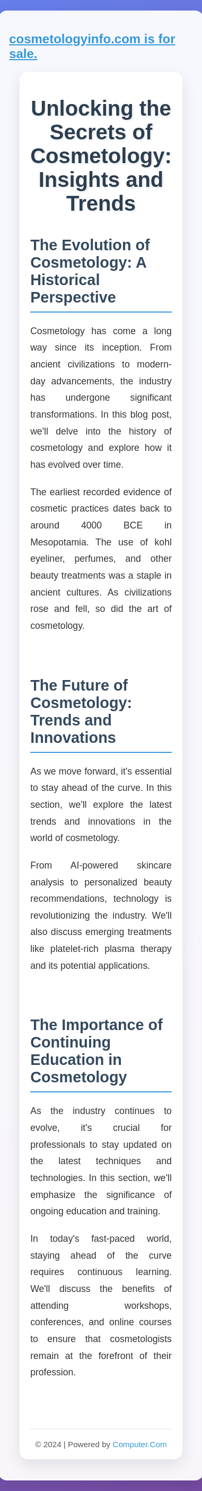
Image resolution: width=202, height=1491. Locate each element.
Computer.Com (139, 1444)
